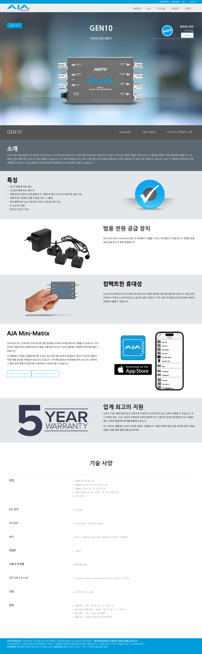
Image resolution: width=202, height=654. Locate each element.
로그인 (192, 2)
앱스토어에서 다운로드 (19, 374)
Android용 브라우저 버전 (45, 374)
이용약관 (113, 641)
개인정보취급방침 (101, 641)
